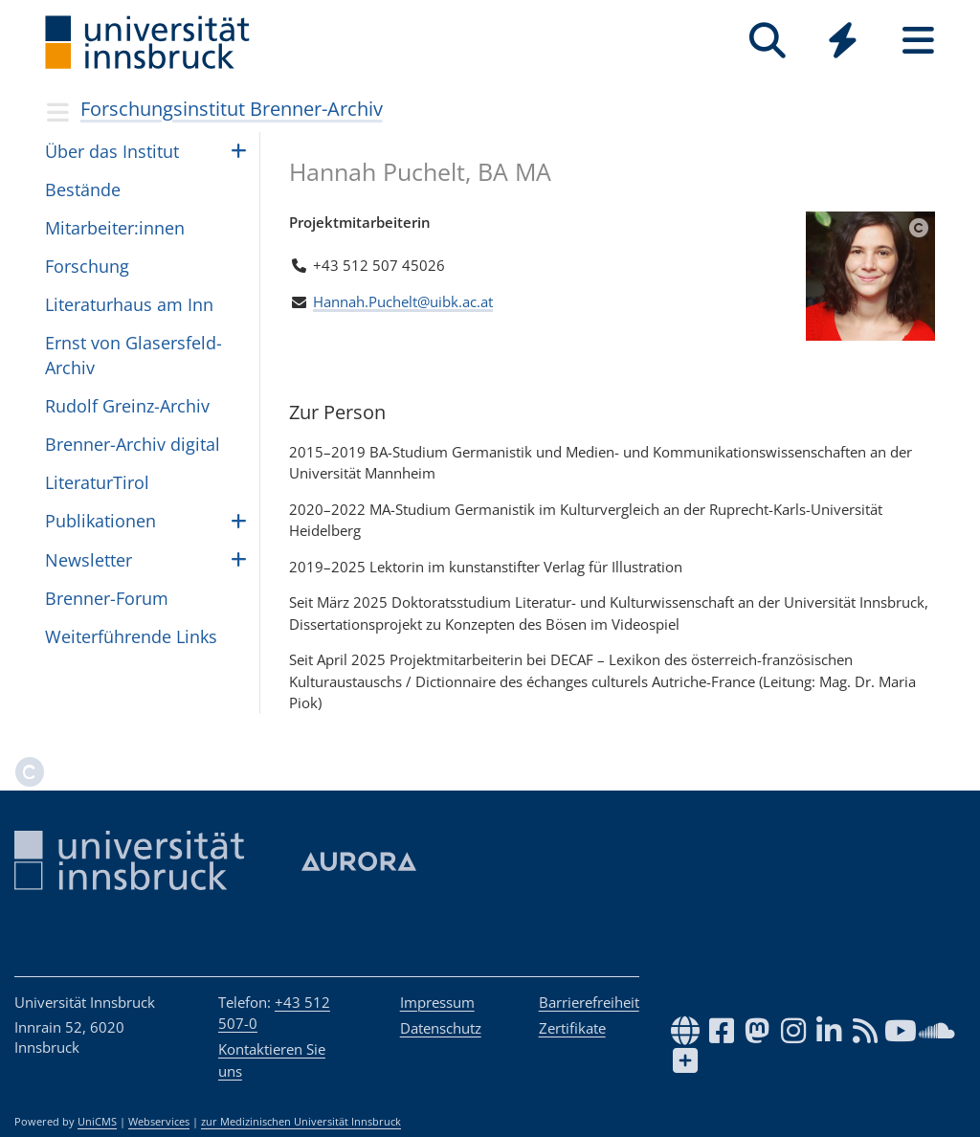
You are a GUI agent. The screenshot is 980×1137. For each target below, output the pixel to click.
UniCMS (97, 1121)
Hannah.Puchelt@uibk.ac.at (403, 301)
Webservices (158, 1121)
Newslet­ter (88, 559)
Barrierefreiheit (589, 1002)
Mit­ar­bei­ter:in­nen (115, 227)
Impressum (437, 1002)
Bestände (83, 189)
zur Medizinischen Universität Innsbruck (301, 1121)
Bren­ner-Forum (106, 598)
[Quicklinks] (842, 40)
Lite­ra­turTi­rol (97, 482)
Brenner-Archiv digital (132, 444)
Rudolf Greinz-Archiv (127, 405)
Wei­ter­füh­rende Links (131, 636)
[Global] (842, 43)
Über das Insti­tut (112, 151)
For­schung (87, 266)
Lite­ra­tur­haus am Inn (129, 304)
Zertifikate (572, 1027)
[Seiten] (918, 40)
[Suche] (767, 40)
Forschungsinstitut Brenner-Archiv (231, 109)
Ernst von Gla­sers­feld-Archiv (133, 354)
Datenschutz (440, 1027)
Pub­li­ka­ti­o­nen (100, 520)
